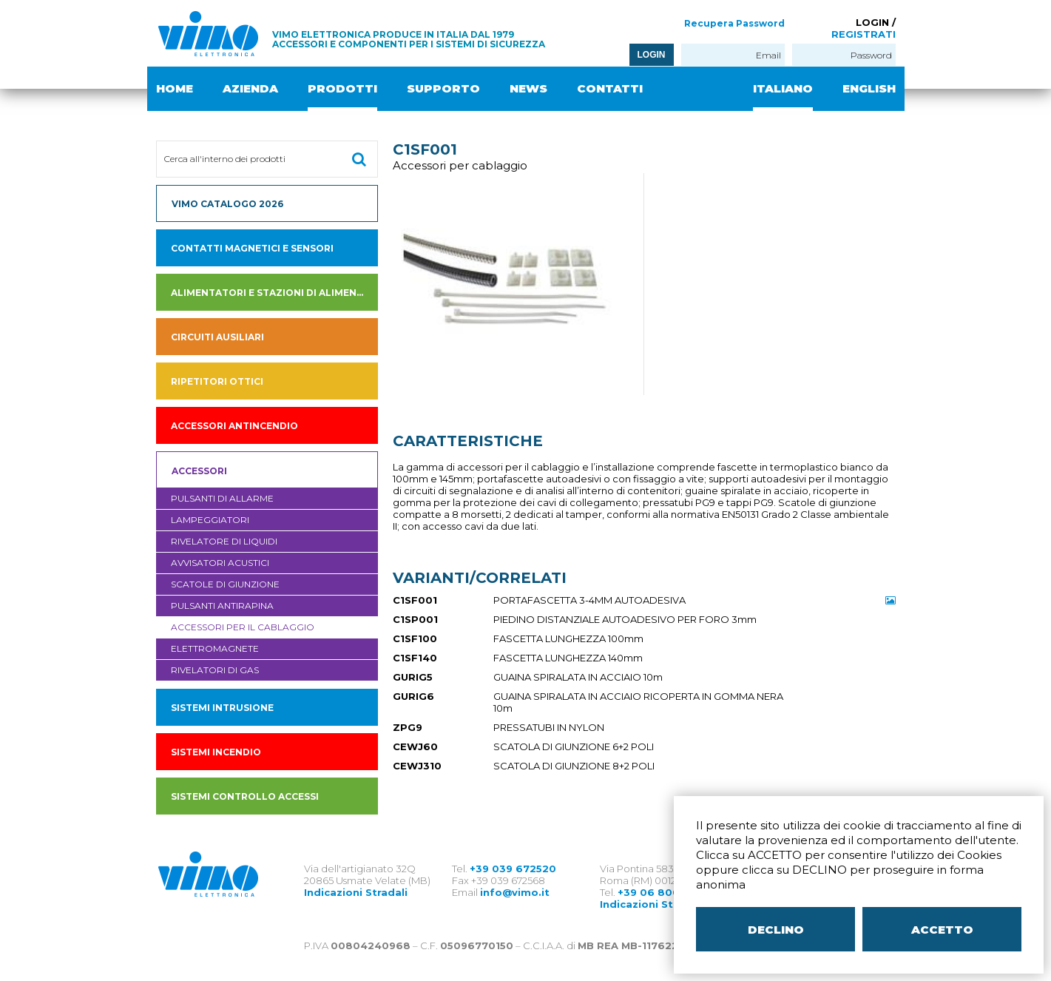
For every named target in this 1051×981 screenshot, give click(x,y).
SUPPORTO (443, 88)
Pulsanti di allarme (222, 498)
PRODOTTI (342, 88)
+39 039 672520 (513, 868)
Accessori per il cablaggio (242, 627)
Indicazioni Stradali (356, 892)
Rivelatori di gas (215, 669)
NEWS (528, 88)
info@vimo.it (515, 892)
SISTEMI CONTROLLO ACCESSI (245, 796)
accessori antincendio (234, 425)
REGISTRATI (863, 34)
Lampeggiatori (210, 519)
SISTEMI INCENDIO (216, 752)
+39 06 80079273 (665, 892)
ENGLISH (869, 88)
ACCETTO (942, 930)
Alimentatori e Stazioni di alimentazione (274, 292)
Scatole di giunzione (225, 584)
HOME (174, 88)
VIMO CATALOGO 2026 (227, 203)
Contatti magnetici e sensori (252, 248)
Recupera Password (734, 23)
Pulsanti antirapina (222, 605)
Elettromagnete (215, 648)
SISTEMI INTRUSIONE (222, 707)
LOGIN (652, 55)
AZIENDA (250, 88)
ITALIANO (783, 88)
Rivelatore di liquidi (224, 541)
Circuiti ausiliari (217, 337)
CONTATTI (610, 88)
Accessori (199, 470)
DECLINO (776, 930)
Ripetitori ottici (217, 381)
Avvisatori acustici (220, 562)
